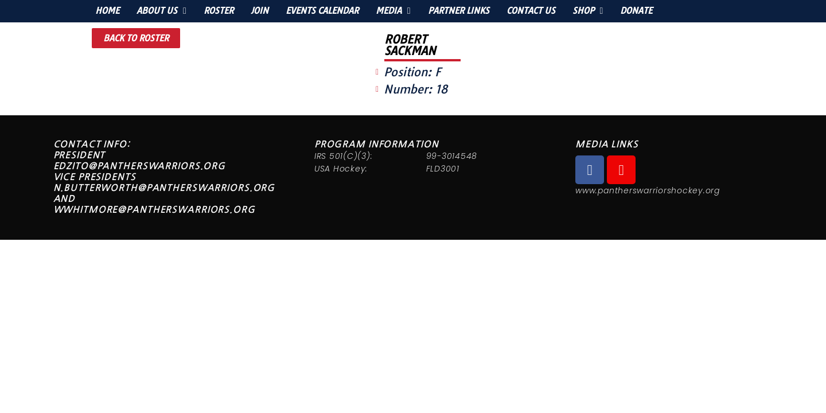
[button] (136, 38)
